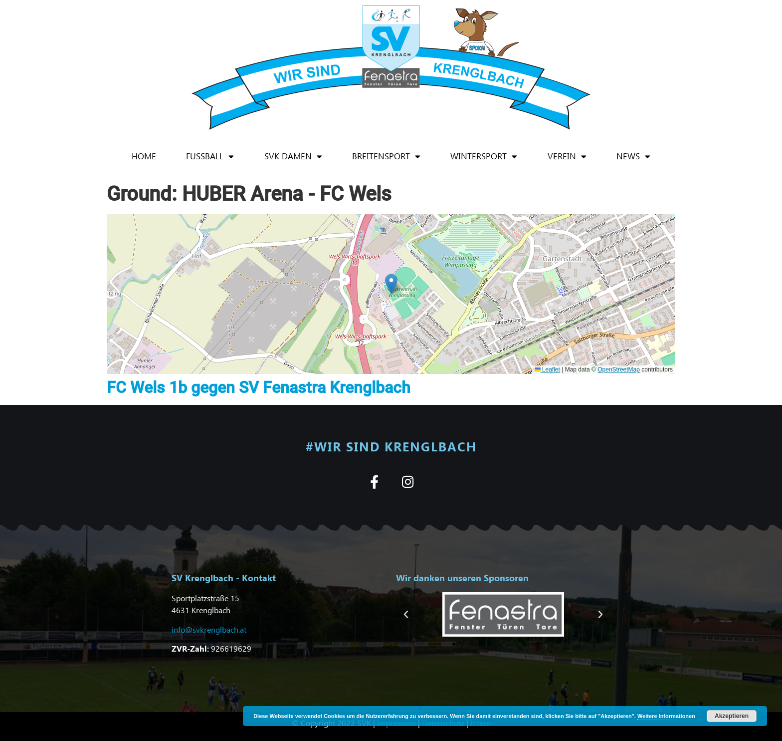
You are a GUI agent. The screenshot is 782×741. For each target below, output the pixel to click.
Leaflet (547, 369)
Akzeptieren (732, 716)
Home (144, 156)
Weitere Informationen (666, 716)
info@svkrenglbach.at (209, 629)
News (633, 156)
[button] (391, 284)
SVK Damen (293, 156)
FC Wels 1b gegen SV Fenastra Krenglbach (258, 387)
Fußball (210, 156)
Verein (567, 156)
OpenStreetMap (618, 369)
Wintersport (483, 156)
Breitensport (386, 156)
